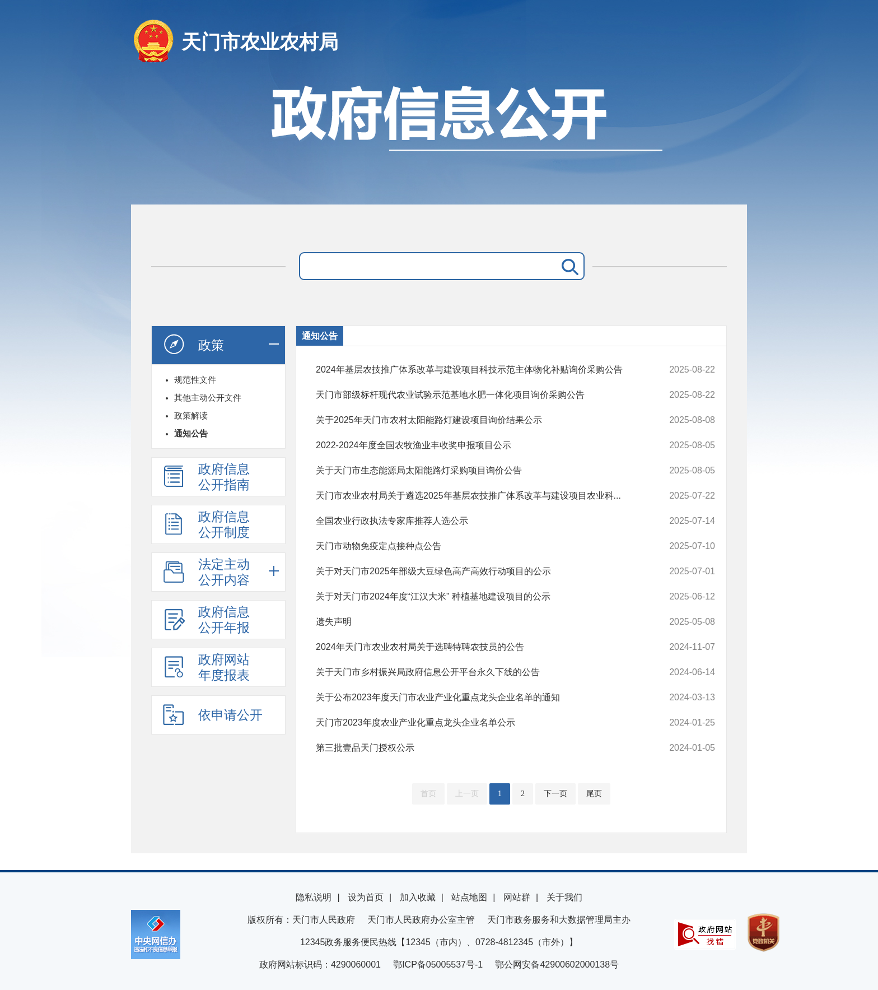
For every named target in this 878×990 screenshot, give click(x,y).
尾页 (594, 793)
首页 (428, 793)
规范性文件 (195, 379)
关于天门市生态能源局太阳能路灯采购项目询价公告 (478, 470)
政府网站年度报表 (206, 667)
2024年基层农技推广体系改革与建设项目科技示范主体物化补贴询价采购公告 (478, 370)
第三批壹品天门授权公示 (478, 748)
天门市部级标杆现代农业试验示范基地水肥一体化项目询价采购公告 (478, 395)
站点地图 (469, 897)
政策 (193, 344)
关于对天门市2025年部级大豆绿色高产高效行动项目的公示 (478, 571)
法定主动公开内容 (206, 572)
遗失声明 (478, 622)
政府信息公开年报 (206, 620)
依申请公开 (212, 714)
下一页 (555, 793)
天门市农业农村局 (259, 42)
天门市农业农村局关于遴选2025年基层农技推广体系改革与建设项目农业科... (478, 496)
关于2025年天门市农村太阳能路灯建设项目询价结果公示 (478, 420)
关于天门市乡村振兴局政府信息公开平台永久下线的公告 (478, 672)
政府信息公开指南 (206, 477)
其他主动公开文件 (207, 397)
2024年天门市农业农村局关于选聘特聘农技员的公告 (478, 647)
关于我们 (564, 897)
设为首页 (366, 897)
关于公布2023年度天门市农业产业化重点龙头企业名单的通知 (478, 697)
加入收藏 (418, 897)
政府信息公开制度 (206, 524)
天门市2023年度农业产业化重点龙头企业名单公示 (478, 722)
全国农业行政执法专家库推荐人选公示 (478, 521)
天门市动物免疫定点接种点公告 (478, 546)
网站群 (516, 897)
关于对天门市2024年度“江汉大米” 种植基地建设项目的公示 (478, 596)
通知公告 (191, 433)
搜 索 (568, 266)
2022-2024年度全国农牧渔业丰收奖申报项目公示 (478, 445)
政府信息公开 (439, 138)
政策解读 (191, 415)
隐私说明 (313, 897)
